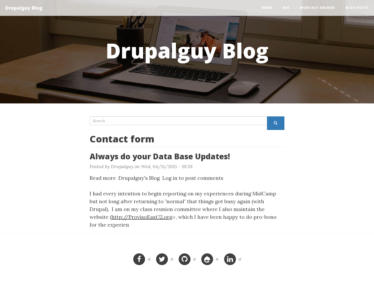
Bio (286, 7)
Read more (103, 178)
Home (267, 7)
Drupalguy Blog (23, 8)
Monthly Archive (317, 7)
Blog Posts (357, 7)
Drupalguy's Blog (139, 178)
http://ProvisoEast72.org (143, 217)
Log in (169, 178)
